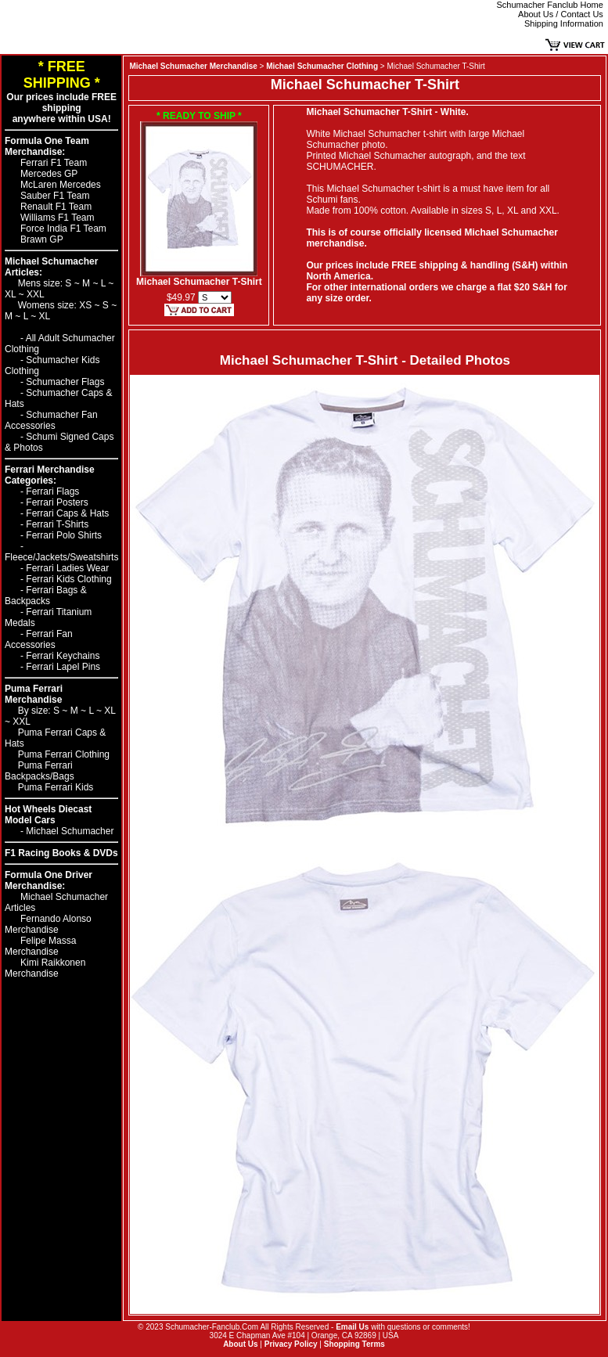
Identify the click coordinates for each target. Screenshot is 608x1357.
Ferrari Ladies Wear (67, 568)
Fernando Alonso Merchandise (48, 924)
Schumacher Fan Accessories (51, 420)
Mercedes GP (48, 173)
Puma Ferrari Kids (56, 787)
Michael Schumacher (69, 831)
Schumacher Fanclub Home (550, 4)
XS (86, 305)
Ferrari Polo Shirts (64, 535)
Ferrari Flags (52, 491)
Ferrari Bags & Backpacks (46, 596)
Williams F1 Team (57, 217)
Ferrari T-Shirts (57, 524)
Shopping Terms (354, 1344)
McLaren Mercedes (60, 184)
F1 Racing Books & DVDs (61, 853)
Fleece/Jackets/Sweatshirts (61, 557)
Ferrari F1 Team (53, 162)
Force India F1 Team (63, 228)
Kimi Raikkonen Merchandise (45, 968)
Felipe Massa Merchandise (40, 946)
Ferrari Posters (57, 502)
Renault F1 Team (56, 206)
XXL (36, 294)
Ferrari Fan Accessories (39, 639)
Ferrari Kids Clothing (68, 579)
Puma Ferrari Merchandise (34, 694)
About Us (240, 1344)
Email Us (352, 1327)
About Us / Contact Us (560, 14)
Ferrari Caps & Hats (67, 513)
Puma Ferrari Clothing (64, 754)
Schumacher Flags (65, 381)
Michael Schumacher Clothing (322, 66)
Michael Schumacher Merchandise (193, 66)
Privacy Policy (291, 1344)
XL (12, 294)
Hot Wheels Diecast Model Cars (48, 815)
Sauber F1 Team (55, 195)
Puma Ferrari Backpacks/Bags (39, 771)
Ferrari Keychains (62, 655)
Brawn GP (41, 239)
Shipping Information (563, 23)
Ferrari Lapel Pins (63, 666)
